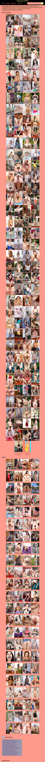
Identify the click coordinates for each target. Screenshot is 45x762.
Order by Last (20, 3)
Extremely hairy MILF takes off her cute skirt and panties (10, 751)
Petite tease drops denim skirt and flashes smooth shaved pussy (10, 747)
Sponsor (7, 3)
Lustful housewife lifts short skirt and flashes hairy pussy (10, 742)
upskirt (13, 6)
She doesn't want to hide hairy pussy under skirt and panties (10, 748)
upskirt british (25, 7)
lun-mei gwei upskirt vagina (6, 7)
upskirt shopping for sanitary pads (20, 6)
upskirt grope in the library (32, 7)
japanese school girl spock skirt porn (32, 6)
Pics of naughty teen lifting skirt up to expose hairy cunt (10, 755)
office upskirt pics (14, 8)
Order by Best (13, 3)
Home (4, 3)
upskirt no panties (40, 7)
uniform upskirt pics (19, 10)
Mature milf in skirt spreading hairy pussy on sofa (9, 743)
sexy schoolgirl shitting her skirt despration (9, 10)
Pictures (22, 0)
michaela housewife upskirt (6, 8)
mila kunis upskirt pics (26, 8)
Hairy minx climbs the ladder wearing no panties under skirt (10, 752)
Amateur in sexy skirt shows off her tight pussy (8, 750)
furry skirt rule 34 (19, 7)
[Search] (35, 3)
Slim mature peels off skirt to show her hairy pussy (9, 739)
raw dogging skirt (20, 8)
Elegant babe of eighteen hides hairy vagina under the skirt (10, 753)
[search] (42, 3)
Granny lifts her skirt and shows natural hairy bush (9, 746)
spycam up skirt (13, 7)
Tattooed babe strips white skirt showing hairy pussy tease (10, 745)
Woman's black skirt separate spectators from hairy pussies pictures (11, 741)
